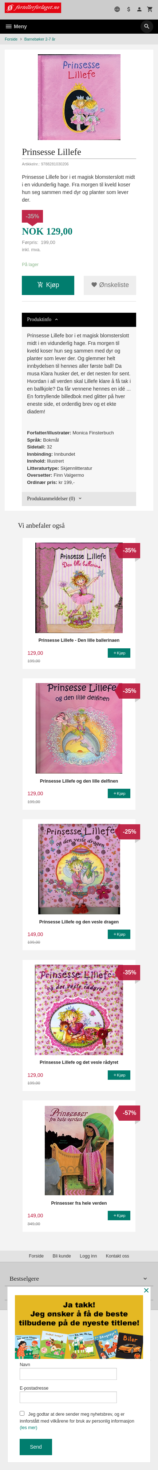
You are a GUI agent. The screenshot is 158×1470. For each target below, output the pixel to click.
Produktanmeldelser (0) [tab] (51, 498)
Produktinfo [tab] (39, 319)
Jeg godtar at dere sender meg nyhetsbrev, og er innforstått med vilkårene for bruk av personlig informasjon (77, 1420)
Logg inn (88, 1256)
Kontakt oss (117, 1256)
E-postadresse (68, 1394)
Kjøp (48, 284)
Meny (16, 26)
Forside (11, 39)
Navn (68, 1371)
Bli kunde (62, 1256)
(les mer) (28, 1427)
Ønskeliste (110, 284)
